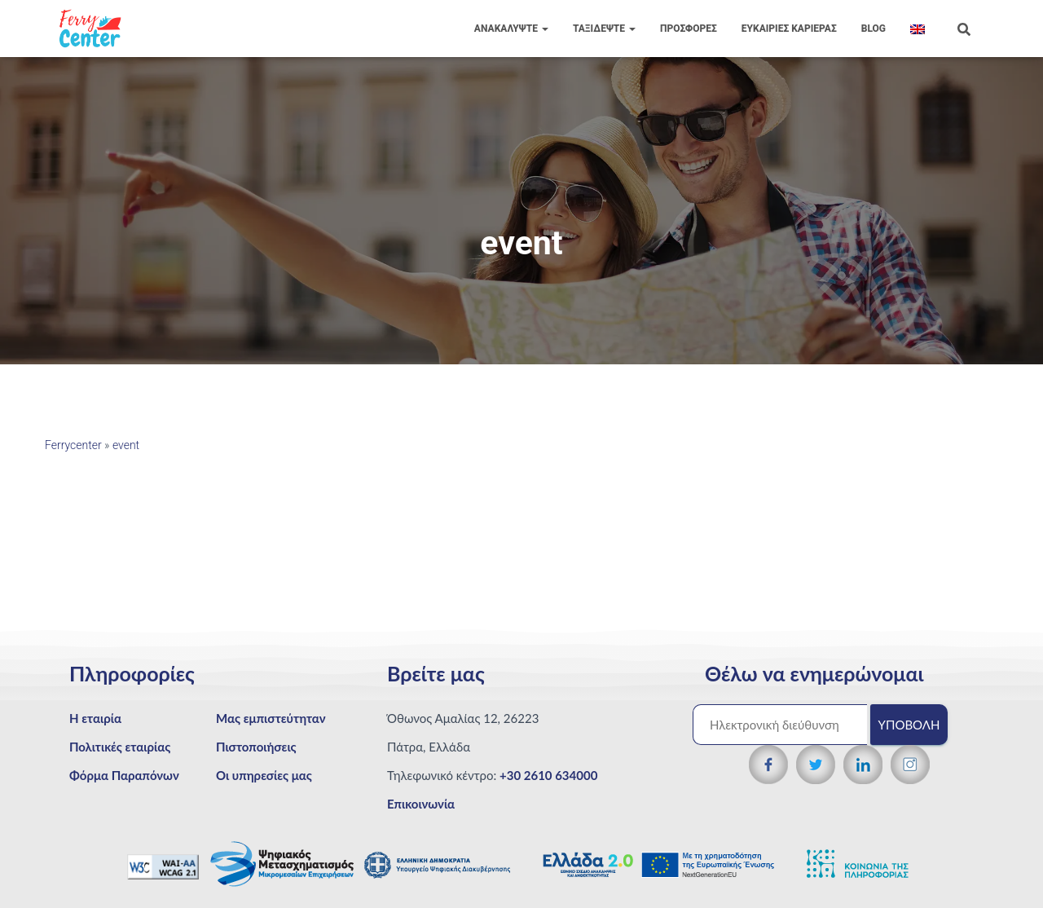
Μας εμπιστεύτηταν (271, 718)
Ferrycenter (73, 445)
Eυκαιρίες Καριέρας (789, 28)
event (125, 445)
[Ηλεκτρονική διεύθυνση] (780, 724)
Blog (873, 28)
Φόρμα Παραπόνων (124, 775)
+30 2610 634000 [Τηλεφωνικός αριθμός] (548, 775)
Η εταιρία (95, 718)
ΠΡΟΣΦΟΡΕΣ (688, 28)
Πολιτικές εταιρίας (119, 746)
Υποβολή (909, 724)
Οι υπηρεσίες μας (264, 775)
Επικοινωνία (421, 803)
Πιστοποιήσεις (256, 746)
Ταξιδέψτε (604, 28)
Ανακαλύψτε (511, 28)
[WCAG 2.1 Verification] (164, 865)
